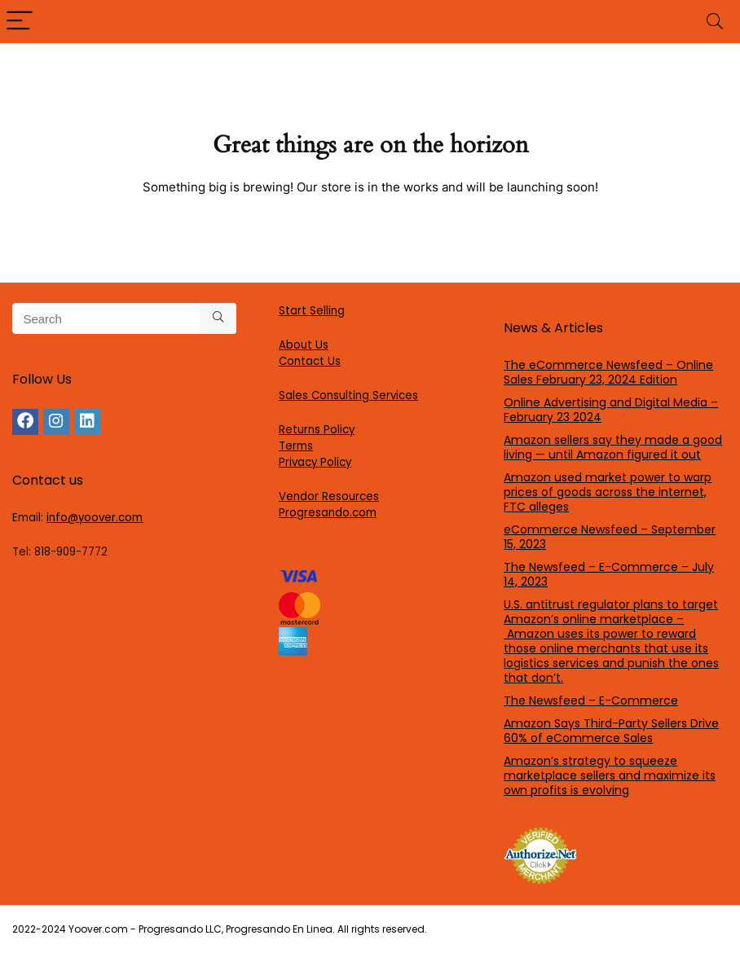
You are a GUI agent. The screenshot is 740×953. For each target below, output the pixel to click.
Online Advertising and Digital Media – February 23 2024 (611, 409)
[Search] (714, 21)
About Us (303, 345)
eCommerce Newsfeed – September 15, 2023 (610, 536)
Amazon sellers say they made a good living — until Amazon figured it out (613, 447)
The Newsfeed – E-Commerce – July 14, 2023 (609, 574)
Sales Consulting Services (348, 395)
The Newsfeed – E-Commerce (591, 700)
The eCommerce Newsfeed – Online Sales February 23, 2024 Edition (608, 372)
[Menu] (19, 21)
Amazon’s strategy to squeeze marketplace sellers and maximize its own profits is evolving (610, 775)
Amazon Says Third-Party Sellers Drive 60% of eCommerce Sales (611, 730)
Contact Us (310, 361)
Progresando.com (328, 512)
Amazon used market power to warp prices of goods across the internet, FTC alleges (607, 492)
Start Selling (312, 310)
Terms (296, 446)
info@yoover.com (94, 517)
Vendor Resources (329, 496)
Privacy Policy (315, 462)
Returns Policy (317, 429)
